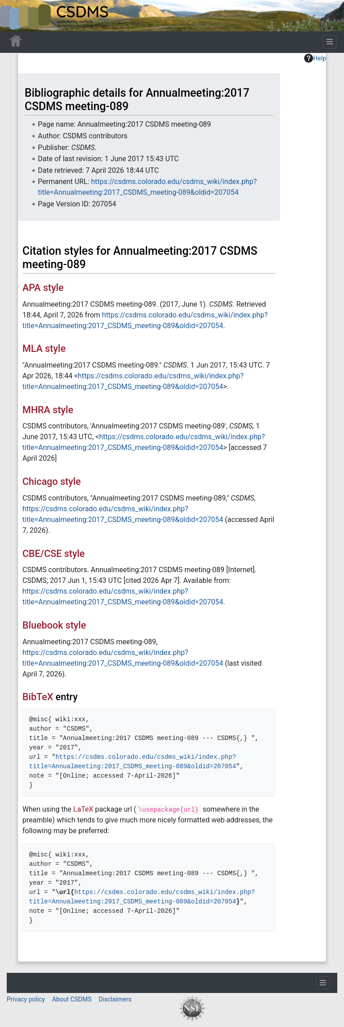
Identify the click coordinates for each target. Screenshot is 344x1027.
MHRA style (47, 409)
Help (315, 58)
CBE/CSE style (53, 553)
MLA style (43, 348)
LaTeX (83, 809)
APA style (43, 287)
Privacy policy (26, 999)
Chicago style (51, 481)
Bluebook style (54, 625)
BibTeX (37, 696)
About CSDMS (71, 999)
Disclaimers (115, 999)
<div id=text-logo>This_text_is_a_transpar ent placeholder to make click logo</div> (14, 16)
